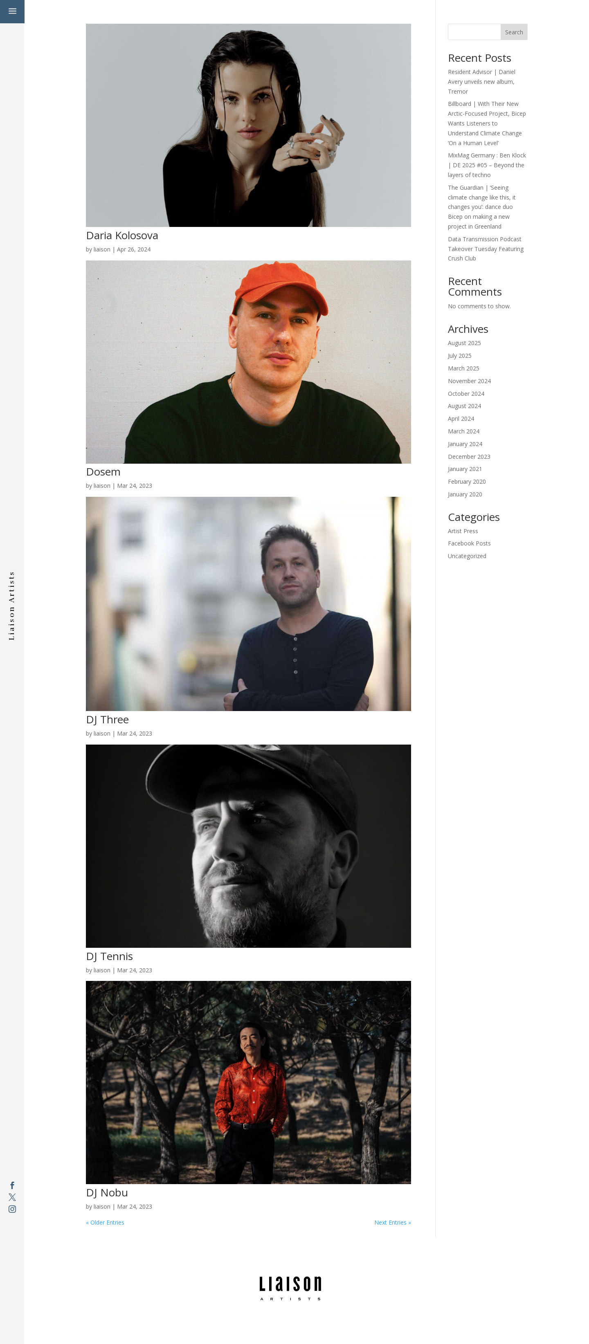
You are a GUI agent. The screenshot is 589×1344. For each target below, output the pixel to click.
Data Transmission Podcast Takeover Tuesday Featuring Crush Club (486, 249)
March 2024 (463, 431)
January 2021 (465, 469)
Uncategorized (467, 556)
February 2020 (467, 481)
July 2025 (460, 355)
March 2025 (463, 368)
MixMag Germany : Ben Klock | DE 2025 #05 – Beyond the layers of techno (487, 165)
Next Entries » (392, 1222)
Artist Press (463, 531)
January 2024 (465, 444)
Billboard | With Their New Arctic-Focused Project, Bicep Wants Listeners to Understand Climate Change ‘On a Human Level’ (487, 123)
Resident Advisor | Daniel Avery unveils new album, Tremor (481, 81)
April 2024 (461, 418)
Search (514, 32)
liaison (102, 249)
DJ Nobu (107, 1192)
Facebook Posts (469, 543)
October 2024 (466, 393)
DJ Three (107, 719)
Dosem (103, 471)
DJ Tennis (109, 956)
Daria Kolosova (122, 235)
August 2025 (464, 343)
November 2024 (469, 381)
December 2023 (469, 456)
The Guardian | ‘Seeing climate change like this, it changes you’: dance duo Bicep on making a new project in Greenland (482, 207)
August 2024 (464, 406)
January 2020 (465, 494)
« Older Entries (105, 1222)
